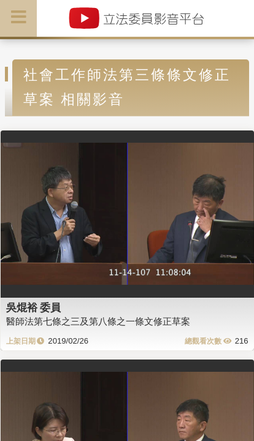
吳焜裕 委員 (33, 307)
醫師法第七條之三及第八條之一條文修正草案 (98, 321)
